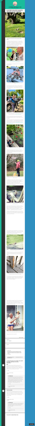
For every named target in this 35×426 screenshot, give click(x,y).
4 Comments (9, 354)
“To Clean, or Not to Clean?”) (18, 114)
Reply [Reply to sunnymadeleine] (8, 400)
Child (12, 351)
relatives (14, 352)
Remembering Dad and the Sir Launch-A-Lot (10, 357)
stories (20, 352)
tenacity (8, 353)
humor (12, 352)
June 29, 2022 (9, 350)
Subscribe (31, 424)
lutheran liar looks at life (15, 7)
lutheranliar (10, 402)
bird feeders (9, 351)
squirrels (17, 352)
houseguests (9, 352)
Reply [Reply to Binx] (8, 373)
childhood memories (16, 351)
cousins (20, 351)
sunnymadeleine (9, 390)
